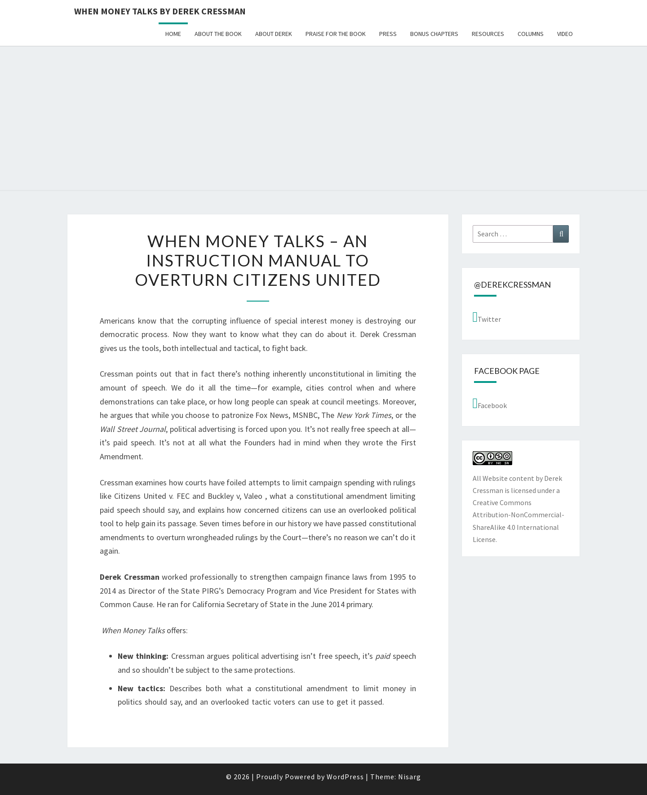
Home (173, 34)
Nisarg (409, 776)
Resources (488, 34)
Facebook (490, 403)
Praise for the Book (336, 34)
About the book (218, 34)
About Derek (273, 34)
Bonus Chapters (434, 34)
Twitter (487, 317)
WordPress (345, 776)
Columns (531, 34)
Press (388, 34)
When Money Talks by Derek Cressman (160, 11)
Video (565, 34)
